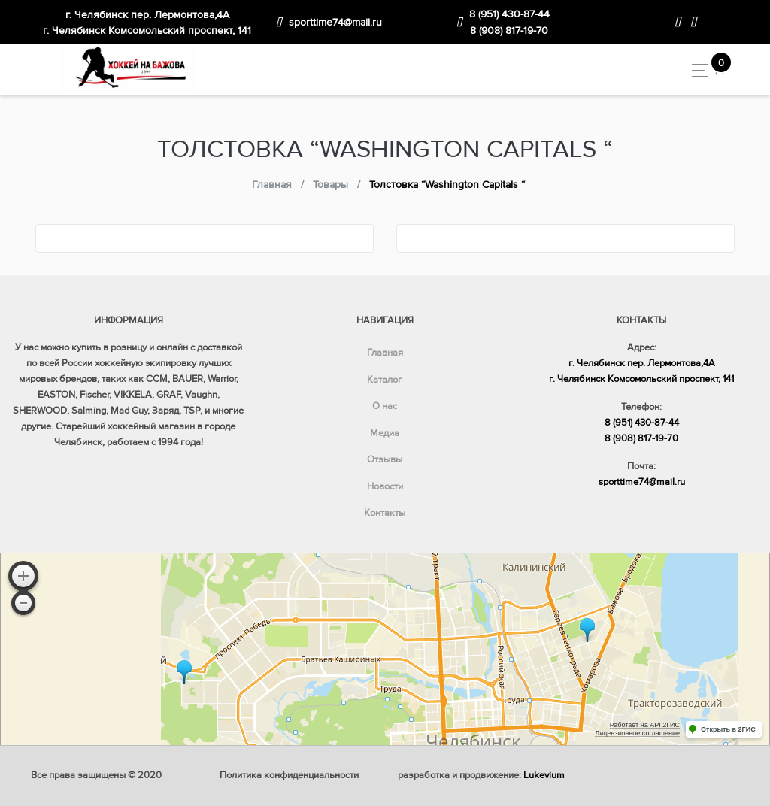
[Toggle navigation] (696, 70)
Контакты (384, 513)
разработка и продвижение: (481, 775)
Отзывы (384, 459)
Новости (385, 486)
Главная (385, 353)
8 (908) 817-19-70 (509, 30)
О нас (384, 406)
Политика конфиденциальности (289, 775)
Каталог (384, 380)
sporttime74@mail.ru (335, 22)
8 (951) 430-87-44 (509, 14)
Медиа (384, 433)
